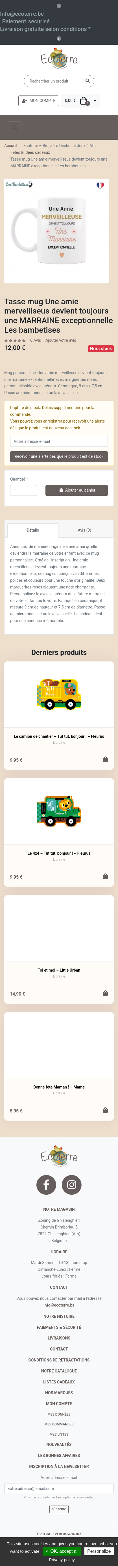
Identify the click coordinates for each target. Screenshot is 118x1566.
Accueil (10, 145)
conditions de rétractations (59, 1360)
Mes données (59, 1414)
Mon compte (59, 1403)
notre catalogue (59, 1371)
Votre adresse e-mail (59, 1477)
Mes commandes (58, 1424)
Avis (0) (84, 530)
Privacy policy (62, 1559)
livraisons (59, 1338)
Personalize (99, 1551)
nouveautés (58, 1444)
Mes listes (59, 1434)
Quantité (17, 479)
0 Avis (35, 340)
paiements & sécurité (59, 1327)
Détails (33, 530)
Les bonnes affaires (59, 1455)
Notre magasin (59, 1209)
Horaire (59, 1252)
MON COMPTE (38, 100)
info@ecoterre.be (59, 1305)
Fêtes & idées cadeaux (30, 152)
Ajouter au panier (76, 490)
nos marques (59, 1392)
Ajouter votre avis (60, 340)
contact (59, 1287)
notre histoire (59, 1316)
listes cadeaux (59, 1382)
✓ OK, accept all (61, 1551)
